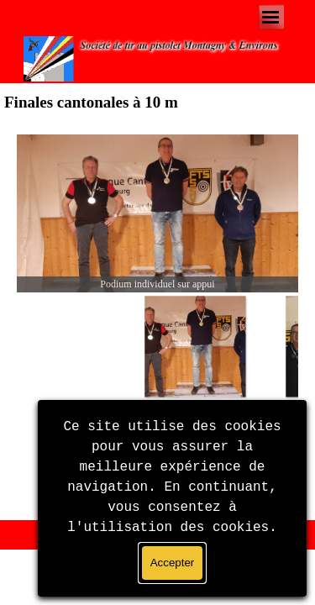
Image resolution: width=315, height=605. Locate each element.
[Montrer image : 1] (194, 346)
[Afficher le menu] (271, 17)
